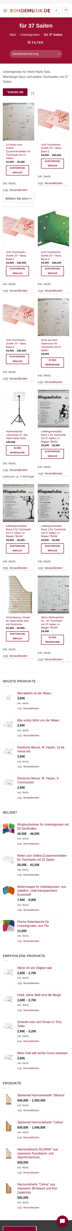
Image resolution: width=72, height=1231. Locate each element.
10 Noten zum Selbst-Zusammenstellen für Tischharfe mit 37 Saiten (18, 151)
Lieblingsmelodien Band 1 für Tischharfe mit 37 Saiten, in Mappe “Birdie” (53, 436)
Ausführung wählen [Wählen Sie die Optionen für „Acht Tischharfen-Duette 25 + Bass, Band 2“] (17, 270)
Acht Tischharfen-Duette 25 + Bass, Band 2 (16, 255)
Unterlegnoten (30, 34)
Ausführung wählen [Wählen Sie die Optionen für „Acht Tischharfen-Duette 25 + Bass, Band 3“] (52, 270)
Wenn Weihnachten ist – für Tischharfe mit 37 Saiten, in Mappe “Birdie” (52, 622)
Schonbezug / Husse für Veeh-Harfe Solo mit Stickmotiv (18, 621)
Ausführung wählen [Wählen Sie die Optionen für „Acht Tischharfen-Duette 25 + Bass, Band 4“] (17, 358)
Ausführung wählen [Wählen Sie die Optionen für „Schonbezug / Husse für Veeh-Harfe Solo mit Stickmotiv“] (17, 636)
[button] (5, 10)
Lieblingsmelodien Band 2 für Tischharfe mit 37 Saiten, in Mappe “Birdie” (18, 531)
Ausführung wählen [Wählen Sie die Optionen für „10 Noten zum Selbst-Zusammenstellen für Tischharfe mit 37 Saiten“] (17, 170)
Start (12, 34)
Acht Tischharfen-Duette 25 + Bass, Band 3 (51, 255)
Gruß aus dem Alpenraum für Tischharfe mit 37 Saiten (51, 345)
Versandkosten (18, 190)
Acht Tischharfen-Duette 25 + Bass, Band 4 (16, 343)
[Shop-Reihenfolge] (36, 54)
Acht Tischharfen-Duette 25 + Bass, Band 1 (51, 148)
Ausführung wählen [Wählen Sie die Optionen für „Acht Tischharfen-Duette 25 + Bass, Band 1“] (52, 163)
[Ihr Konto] (56, 11)
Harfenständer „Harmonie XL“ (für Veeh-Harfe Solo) (17, 435)
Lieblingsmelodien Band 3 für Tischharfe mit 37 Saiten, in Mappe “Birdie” (53, 531)
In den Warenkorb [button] (52, 362)
